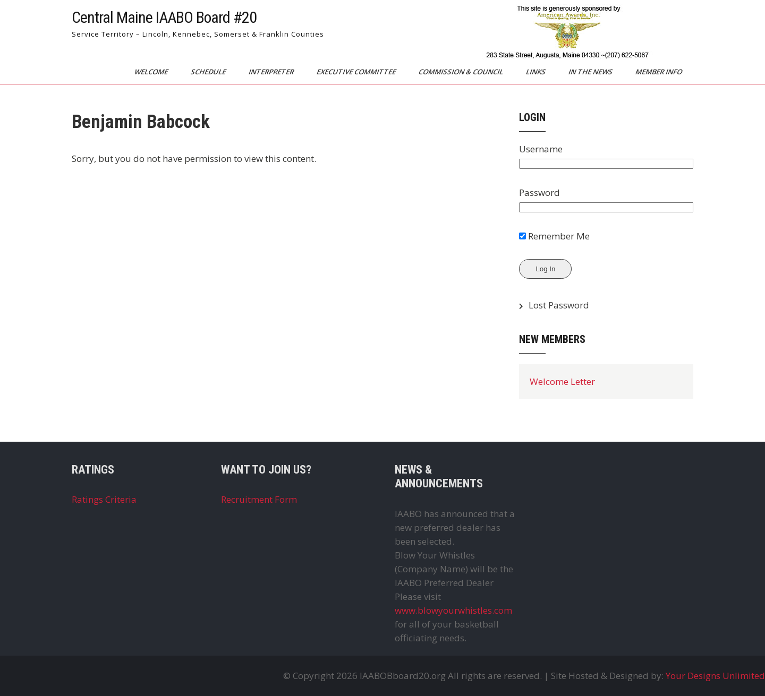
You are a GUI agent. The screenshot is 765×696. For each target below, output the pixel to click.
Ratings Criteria (104, 499)
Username (541, 149)
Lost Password (559, 305)
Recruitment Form (259, 499)
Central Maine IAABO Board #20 (164, 17)
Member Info (659, 71)
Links (536, 71)
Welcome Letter (562, 381)
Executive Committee (357, 71)
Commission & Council (462, 71)
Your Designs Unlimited (715, 675)
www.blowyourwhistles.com (453, 610)
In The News (591, 71)
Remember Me (554, 236)
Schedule (209, 71)
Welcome (152, 71)
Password (539, 192)
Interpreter (272, 71)
